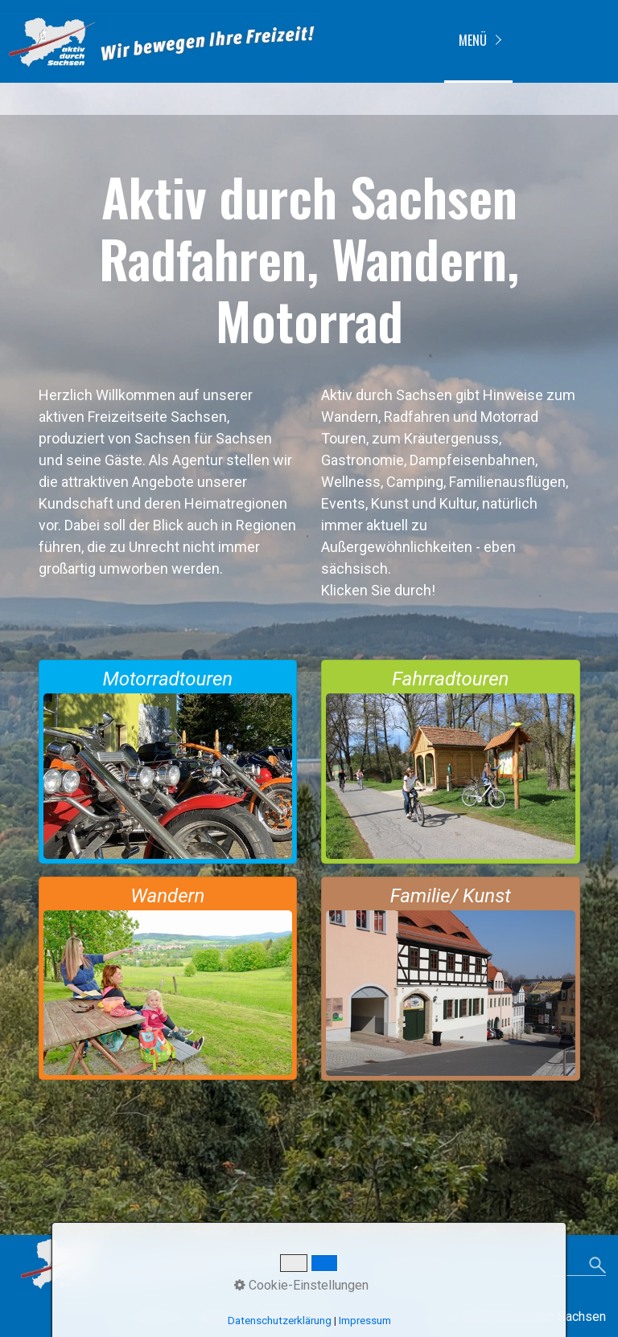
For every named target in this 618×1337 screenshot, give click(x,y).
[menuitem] (478, 41)
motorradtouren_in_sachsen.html (168, 761)
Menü (473, 40)
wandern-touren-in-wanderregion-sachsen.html (168, 978)
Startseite (155, 1316)
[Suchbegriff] (496, 1266)
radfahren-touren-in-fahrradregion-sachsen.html (450, 762)
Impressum (277, 1316)
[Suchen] (597, 1266)
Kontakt (213, 1316)
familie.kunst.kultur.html (450, 978)
